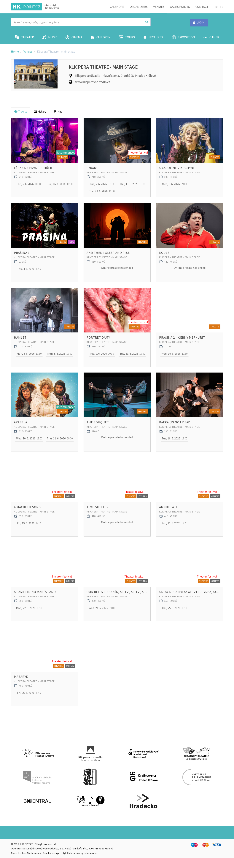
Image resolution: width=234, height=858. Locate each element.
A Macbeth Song (27, 507)
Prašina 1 (22, 253)
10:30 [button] (29, 184)
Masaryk (21, 677)
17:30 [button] (101, 184)
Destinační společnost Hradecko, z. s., (44, 848)
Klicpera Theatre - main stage (34, 172)
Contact (201, 7)
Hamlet (20, 337)
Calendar (117, 7)
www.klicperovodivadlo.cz (92, 82)
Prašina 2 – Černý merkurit (182, 337)
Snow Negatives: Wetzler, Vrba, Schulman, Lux (189, 592)
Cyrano (93, 168)
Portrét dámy (98, 337)
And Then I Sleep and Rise (108, 253)
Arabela (20, 422)
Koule (164, 253)
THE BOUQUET (98, 422)
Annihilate (168, 507)
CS (216, 7)
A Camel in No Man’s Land (35, 592)
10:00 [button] (29, 269)
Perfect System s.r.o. (30, 853)
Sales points (180, 7)
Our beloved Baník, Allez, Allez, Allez (117, 592)
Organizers (139, 7)
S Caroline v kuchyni (176, 168)
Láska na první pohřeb (33, 168)
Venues (159, 7)
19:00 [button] (132, 184)
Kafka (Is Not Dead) (175, 422)
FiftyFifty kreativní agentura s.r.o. (79, 853)
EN (221, 7)
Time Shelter (98, 507)
